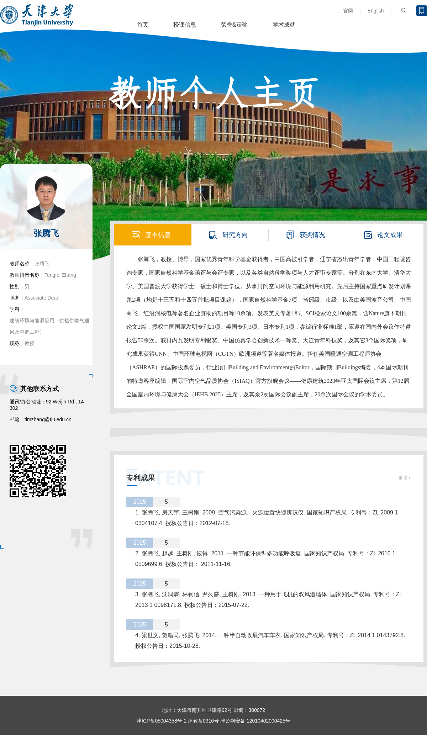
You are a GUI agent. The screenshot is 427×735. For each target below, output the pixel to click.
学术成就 (284, 25)
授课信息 (184, 25)
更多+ (404, 478)
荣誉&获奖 (234, 25)
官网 (348, 11)
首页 (142, 25)
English (376, 11)
